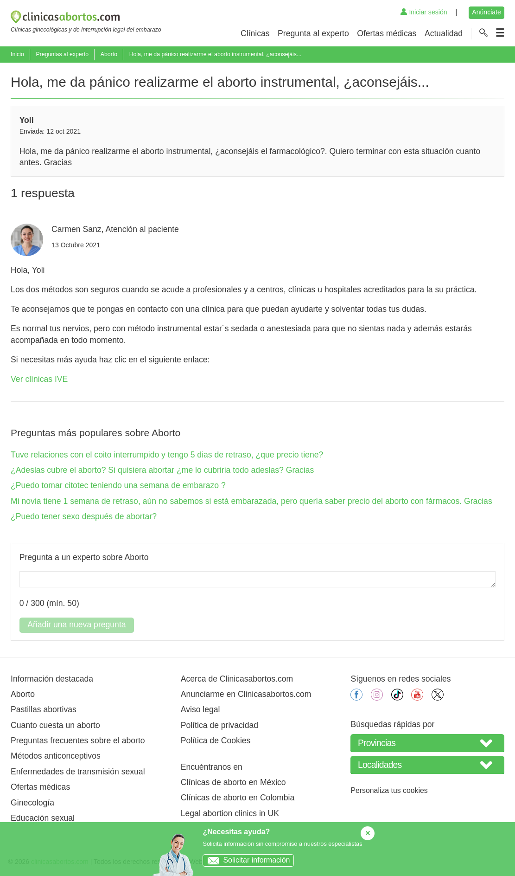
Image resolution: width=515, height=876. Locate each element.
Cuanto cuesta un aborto (55, 725)
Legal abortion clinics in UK (230, 813)
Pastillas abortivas (43, 709)
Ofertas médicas (386, 33)
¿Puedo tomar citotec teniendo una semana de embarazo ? (118, 485)
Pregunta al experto (313, 33)
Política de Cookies (216, 740)
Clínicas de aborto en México (233, 782)
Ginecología (32, 802)
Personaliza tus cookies (388, 790)
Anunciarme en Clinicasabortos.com (246, 694)
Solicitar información (246, 860)
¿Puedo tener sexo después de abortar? (84, 516)
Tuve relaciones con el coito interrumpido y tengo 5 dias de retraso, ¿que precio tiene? (167, 454)
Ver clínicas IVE (39, 379)
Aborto (109, 54)
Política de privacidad (219, 725)
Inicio (17, 54)
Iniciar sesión (424, 12)
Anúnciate (486, 12)
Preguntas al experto (62, 54)
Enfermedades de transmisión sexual (78, 771)
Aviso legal (200, 709)
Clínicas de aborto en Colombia (237, 797)
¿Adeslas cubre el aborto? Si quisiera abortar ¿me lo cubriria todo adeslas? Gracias (162, 470)
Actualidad (444, 33)
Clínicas (255, 33)
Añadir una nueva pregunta (76, 624)
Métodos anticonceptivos (56, 755)
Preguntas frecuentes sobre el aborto (78, 740)
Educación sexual (43, 818)
